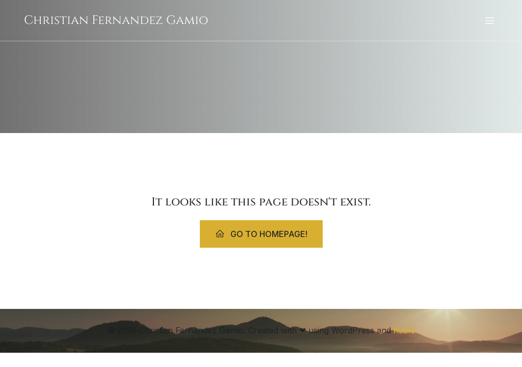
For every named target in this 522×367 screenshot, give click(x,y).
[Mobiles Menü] (489, 20)
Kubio (404, 330)
